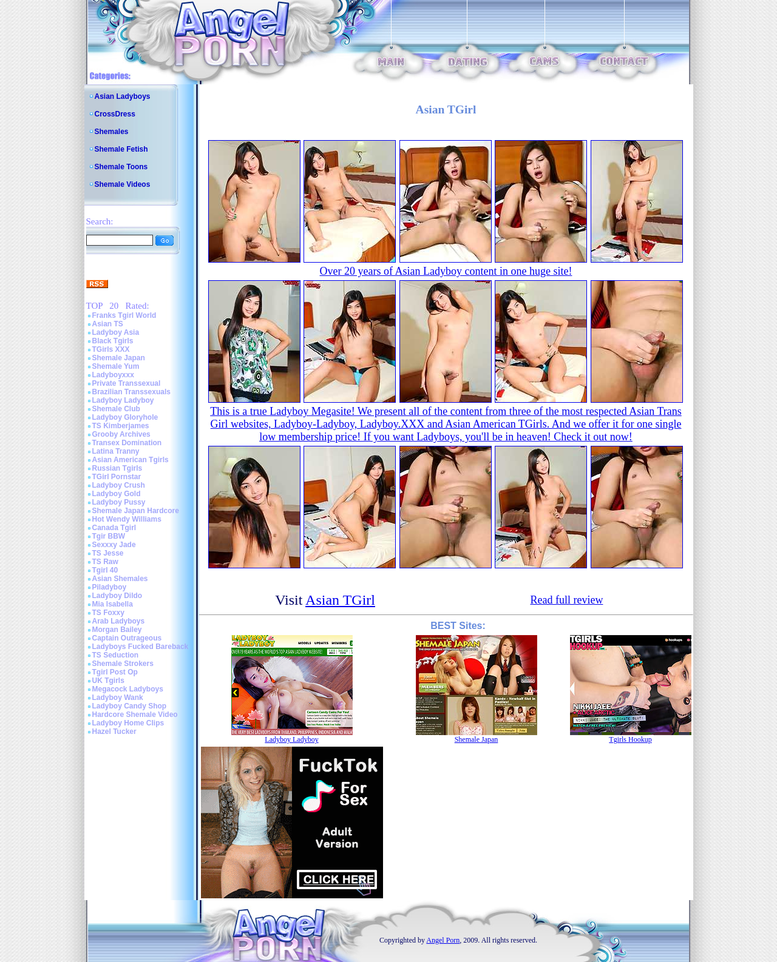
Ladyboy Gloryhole (125, 417)
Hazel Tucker (114, 731)
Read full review (566, 600)
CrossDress (115, 114)
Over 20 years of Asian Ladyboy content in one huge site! (446, 271)
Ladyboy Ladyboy (123, 400)
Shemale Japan (118, 358)
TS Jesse (108, 553)
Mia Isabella (112, 604)
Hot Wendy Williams (126, 519)
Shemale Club (116, 409)
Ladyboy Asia (116, 332)
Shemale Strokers (123, 663)
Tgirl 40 (105, 570)
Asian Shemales (120, 578)
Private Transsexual (126, 383)
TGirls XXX (111, 349)
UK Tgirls (108, 680)
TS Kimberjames (120, 426)
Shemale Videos (123, 184)
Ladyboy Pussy (119, 502)
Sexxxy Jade (114, 544)
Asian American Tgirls (130, 460)
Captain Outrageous (127, 638)
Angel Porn (443, 940)
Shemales (112, 131)
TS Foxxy (108, 612)
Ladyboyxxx (113, 375)
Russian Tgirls (117, 468)
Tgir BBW (109, 536)
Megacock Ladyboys (127, 689)
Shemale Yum (116, 366)
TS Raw (105, 561)
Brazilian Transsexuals (131, 392)
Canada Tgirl (114, 527)
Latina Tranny (116, 451)
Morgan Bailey (117, 629)
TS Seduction (115, 655)
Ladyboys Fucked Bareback (140, 646)
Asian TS (107, 324)
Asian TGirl (340, 600)
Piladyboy (109, 587)
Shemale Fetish (121, 149)
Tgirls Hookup (630, 739)
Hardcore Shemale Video (135, 714)
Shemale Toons (121, 167)
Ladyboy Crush (118, 485)
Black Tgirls (113, 341)
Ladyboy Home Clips (128, 723)
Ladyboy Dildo (117, 595)
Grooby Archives (121, 434)
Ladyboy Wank (117, 697)
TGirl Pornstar (116, 477)
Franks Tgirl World (124, 315)
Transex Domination (127, 443)
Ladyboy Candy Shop (129, 706)
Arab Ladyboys (118, 621)
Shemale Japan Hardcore (135, 510)
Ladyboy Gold (116, 493)
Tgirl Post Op (115, 672)
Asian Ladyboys (123, 96)
